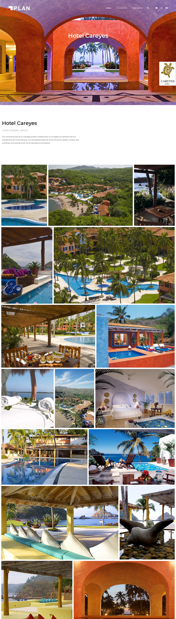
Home (104, 5)
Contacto (134, 5)
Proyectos (118, 5)
